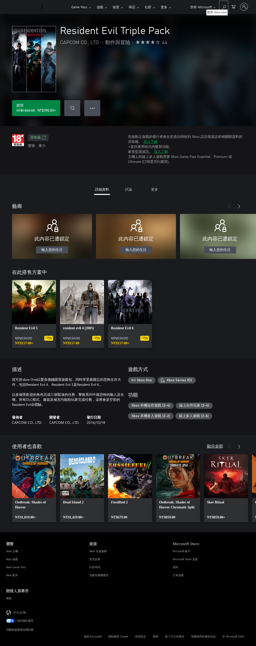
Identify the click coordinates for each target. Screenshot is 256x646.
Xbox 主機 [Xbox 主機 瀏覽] (12, 551)
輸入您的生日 (52, 250)
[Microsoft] (23, 7)
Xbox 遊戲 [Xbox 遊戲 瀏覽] (12, 559)
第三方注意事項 (174, 636)
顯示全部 (215, 446)
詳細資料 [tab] (102, 189)
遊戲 (100, 7)
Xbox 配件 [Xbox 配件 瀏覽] (12, 575)
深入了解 (151, 141)
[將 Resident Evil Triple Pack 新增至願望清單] (72, 108)
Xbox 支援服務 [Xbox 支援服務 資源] (98, 551)
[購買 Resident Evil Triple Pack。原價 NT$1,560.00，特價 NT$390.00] (36, 108)
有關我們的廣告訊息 (203, 636)
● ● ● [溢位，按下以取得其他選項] (92, 108)
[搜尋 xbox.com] (223, 6)
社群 (148, 7)
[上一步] (229, 206)
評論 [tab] (128, 189)
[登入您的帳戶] (244, 7)
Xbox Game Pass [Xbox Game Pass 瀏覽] (16, 567)
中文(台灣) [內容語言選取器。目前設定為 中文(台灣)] (20, 612)
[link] (34, 314)
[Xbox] (56, 7)
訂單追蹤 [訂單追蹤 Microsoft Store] (178, 575)
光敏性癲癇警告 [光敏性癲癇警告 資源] (98, 575)
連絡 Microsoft (93, 636)
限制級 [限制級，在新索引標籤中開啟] (38, 138)
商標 (155, 636)
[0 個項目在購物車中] (234, 6)
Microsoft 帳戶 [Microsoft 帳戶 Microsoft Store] (181, 551)
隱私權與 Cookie (118, 636)
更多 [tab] (154, 189)
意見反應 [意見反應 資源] (94, 559)
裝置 (116, 7)
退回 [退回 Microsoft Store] (175, 567)
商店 (132, 7)
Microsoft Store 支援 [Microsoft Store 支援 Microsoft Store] (185, 559)
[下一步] (239, 206)
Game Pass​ (79, 7)
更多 (164, 7)
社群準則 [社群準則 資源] (94, 567)
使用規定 (140, 636)
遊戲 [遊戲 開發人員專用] (9, 598)
